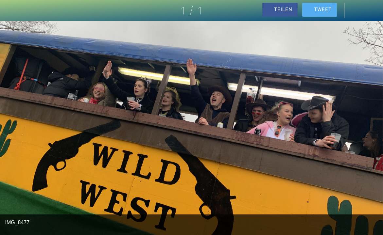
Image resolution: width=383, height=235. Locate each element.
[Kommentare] (355, 10)
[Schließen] (10, 10)
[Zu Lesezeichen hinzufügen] (372, 10)
